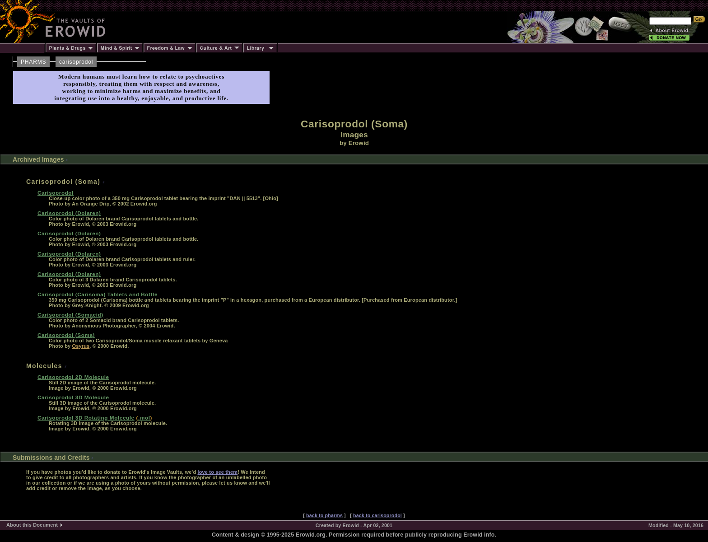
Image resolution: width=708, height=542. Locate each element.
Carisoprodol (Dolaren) (69, 213)
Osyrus (81, 346)
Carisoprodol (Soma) (66, 335)
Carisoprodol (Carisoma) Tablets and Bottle (97, 294)
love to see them (217, 472)
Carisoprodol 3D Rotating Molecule (86, 418)
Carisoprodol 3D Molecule (73, 397)
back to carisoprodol (377, 515)
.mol (144, 418)
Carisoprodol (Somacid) (70, 315)
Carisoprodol (55, 193)
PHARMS (33, 62)
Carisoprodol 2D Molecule (73, 377)
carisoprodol (76, 62)
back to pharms (324, 515)
